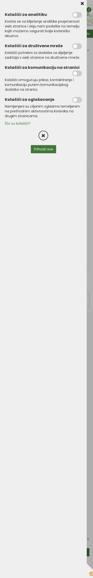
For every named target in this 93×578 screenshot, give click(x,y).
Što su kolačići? (17, 123)
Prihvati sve (43, 149)
